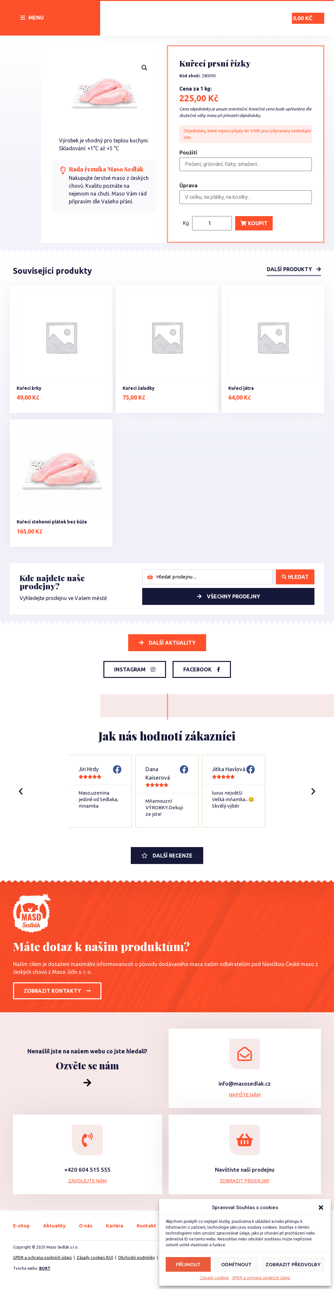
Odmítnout (236, 1264)
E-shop (21, 1225)
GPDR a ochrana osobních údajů (261, 1278)
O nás (86, 1225)
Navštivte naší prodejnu (244, 1169)
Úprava (188, 185)
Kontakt (146, 1225)
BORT (45, 1268)
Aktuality (54, 1225)
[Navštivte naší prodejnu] (244, 1140)
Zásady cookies (214, 1278)
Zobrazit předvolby (293, 1264)
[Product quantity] (212, 223)
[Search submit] (295, 577)
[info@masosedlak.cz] (244, 1054)
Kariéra (114, 1225)
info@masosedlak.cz (245, 1083)
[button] (321, 1207)
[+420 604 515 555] (87, 1140)
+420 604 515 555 (87, 1169)
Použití (188, 153)
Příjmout (188, 1264)
